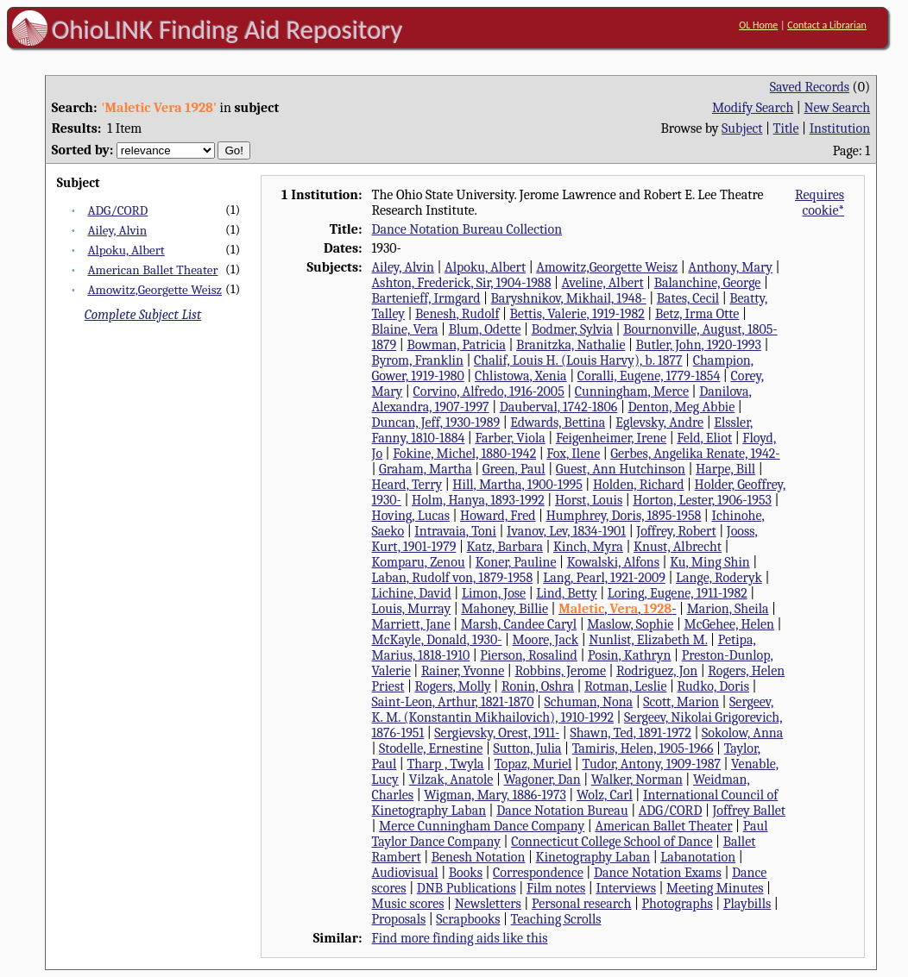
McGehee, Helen (729, 624)
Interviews (626, 888)
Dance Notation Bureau (561, 810)
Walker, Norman (637, 779)
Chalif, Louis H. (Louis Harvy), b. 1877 (578, 360)
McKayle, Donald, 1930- (437, 640)
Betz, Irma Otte (697, 314)
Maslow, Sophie (630, 624)
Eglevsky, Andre (659, 422)
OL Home (758, 25)
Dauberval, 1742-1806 (559, 407)
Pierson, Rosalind (528, 655)
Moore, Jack (546, 640)
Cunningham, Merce (632, 391)
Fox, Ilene (573, 453)
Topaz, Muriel (533, 764)
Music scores (408, 903)
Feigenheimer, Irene (611, 438)
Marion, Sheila (728, 609)
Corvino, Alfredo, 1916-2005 (488, 391)
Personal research (582, 903)
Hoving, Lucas (411, 515)
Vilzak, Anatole (451, 779)
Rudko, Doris (713, 686)
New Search (837, 108)
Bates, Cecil (688, 298)
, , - (617, 609)
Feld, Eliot (704, 438)
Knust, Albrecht (678, 546)
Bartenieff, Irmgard (426, 298)
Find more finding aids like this (460, 938)
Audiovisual (405, 872)
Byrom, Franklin (417, 360)
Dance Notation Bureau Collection (467, 229)
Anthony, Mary (730, 267)
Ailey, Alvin (117, 230)
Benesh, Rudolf (457, 314)
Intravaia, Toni (455, 531)
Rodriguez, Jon (656, 671)
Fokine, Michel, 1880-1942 (464, 453)
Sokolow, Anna (742, 733)
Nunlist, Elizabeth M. (648, 640)
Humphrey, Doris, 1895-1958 (624, 515)
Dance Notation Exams (658, 872)
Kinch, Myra (588, 546)
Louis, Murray (411, 609)
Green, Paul (513, 469)
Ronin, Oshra (537, 686)
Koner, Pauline (516, 562)
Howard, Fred (498, 515)
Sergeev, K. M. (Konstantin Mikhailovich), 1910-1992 (573, 709)
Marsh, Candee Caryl (519, 624)
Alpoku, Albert (125, 250)
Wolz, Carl (605, 795)
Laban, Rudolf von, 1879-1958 (452, 578)
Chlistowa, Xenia (521, 376)
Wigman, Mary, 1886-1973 (495, 795)
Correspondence (538, 872)
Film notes (556, 888)
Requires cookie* (819, 202)
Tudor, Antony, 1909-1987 (651, 764)
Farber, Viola (510, 438)
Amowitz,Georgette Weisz (154, 289)
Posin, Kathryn (630, 655)
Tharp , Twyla (445, 764)
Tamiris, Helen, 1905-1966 (643, 748)
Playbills (747, 903)
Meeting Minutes (714, 888)
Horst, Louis (588, 500)
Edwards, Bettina (557, 422)
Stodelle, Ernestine (430, 748)
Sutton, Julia (527, 748)
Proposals (399, 919)
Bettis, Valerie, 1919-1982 (577, 314)
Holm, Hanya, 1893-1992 (478, 500)
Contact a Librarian (827, 25)
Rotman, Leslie (625, 686)
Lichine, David (411, 593)
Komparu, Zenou (418, 562)
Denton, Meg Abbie (681, 407)
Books (465, 872)
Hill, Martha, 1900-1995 (517, 484)
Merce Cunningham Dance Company (481, 826)
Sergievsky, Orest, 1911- (496, 733)
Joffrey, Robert (676, 531)
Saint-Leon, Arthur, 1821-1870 (453, 702)
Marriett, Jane (411, 624)
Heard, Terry (407, 484)
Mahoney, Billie (504, 609)
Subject (742, 128)
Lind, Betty (566, 593)
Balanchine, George (707, 283)
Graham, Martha (425, 469)
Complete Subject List (143, 315)
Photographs (677, 903)
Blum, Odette (485, 329)
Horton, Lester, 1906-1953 (702, 500)
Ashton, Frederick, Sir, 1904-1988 (462, 283)
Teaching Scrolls (556, 919)
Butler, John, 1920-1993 (698, 345)
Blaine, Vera (405, 329)
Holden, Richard (638, 484)
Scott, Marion (681, 702)
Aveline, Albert (603, 283)
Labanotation (697, 857)
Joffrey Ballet (749, 810)
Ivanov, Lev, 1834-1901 (566, 531)
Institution (840, 128)
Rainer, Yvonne (462, 671)
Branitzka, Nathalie (570, 345)
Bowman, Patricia (456, 345)
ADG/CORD (117, 210)
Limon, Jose (494, 593)
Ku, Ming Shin (710, 562)
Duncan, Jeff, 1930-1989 (436, 422)
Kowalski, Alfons (613, 562)
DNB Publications (466, 888)
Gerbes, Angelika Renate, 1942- (694, 453)
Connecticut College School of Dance (611, 841)
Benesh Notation (479, 857)
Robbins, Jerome (560, 671)
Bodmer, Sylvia (572, 329)
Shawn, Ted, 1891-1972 (630, 733)
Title (786, 128)
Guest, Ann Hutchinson (620, 469)
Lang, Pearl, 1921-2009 (604, 578)
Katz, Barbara (504, 546)
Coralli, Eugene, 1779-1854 (649, 376)
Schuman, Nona (589, 702)
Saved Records (809, 87)
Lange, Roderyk (719, 578)
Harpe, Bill (725, 469)
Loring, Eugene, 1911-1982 (677, 593)
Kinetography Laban (593, 857)
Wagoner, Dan (542, 779)
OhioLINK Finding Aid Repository (227, 29)
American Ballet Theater (152, 270)
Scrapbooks (468, 919)
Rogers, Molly (452, 686)
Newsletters (488, 903)
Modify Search (752, 108)
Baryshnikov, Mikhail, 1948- (568, 298)
